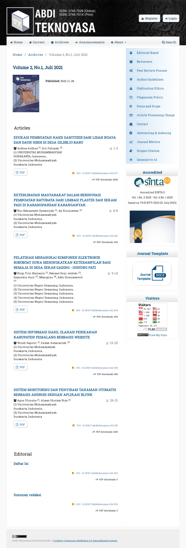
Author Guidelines (150, 79)
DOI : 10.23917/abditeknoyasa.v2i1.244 (97, 310)
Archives (60, 42)
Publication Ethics (150, 88)
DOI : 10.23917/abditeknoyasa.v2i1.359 (97, 504)
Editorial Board (148, 53)
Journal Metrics (148, 142)
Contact (142, 124)
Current (37, 42)
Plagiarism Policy (150, 97)
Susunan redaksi (27, 495)
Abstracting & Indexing (154, 133)
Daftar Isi (21, 463)
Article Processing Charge (156, 115)
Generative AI (147, 160)
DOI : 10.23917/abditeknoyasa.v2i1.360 (97, 473)
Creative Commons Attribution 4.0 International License (85, 540)
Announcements (90, 42)
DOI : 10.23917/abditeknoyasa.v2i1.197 (97, 173)
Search (169, 42)
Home (16, 42)
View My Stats (158, 335)
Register (149, 18)
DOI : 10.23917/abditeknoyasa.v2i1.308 (97, 367)
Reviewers (144, 61)
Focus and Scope (148, 106)
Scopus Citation (148, 151)
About (117, 42)
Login (171, 18)
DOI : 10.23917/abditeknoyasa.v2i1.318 (97, 425)
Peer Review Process (152, 70)
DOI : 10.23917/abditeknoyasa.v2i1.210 (97, 235)
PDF (22, 172)
